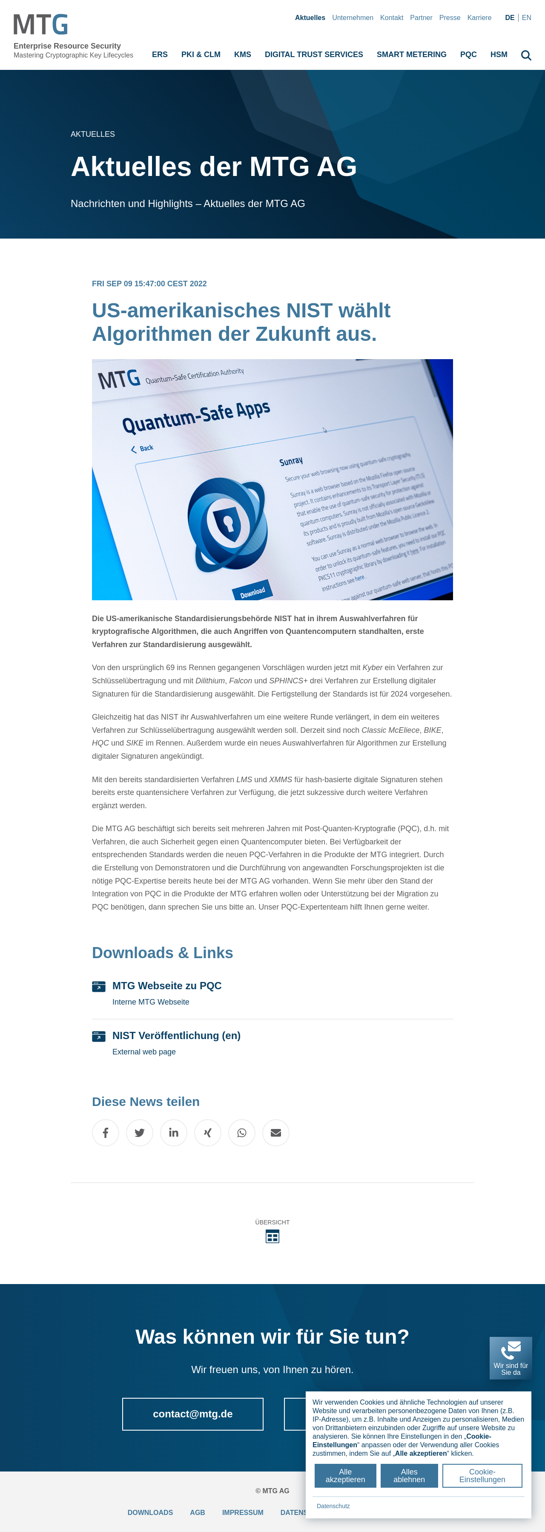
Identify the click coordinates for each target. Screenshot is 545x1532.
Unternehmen (352, 17)
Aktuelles (310, 17)
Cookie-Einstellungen (482, 1476)
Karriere (480, 17)
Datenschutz (333, 1506)
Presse (450, 17)
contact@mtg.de (192, 1414)
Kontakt (391, 17)
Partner (421, 17)
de (510, 17)
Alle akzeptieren (345, 1476)
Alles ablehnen (409, 1476)
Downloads (150, 1512)
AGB (197, 1512)
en (526, 17)
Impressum (243, 1512)
